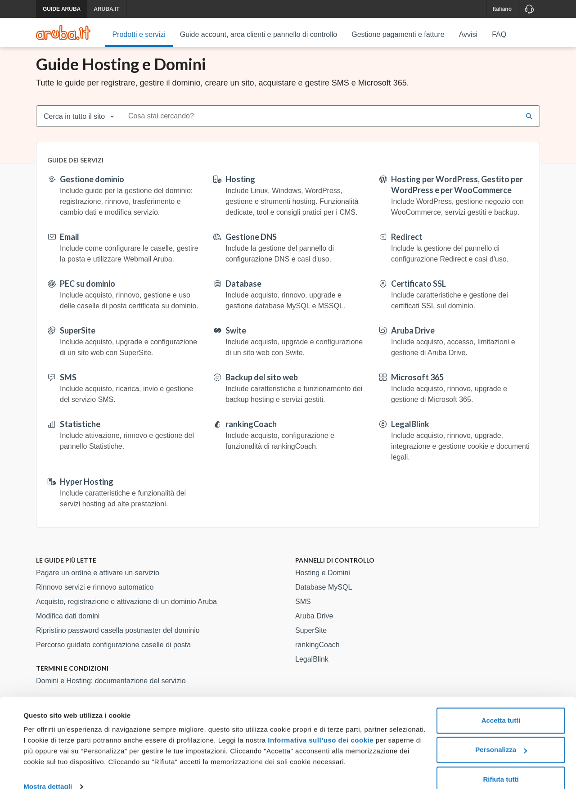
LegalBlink (311, 669)
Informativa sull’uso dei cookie (320, 725)
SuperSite (311, 641)
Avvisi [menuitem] (468, 34)
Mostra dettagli (47, 771)
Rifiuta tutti (500, 764)
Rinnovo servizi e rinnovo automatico (94, 597)
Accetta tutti (501, 705)
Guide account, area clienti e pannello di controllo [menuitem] (259, 34)
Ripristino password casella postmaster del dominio (118, 641)
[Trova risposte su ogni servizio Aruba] (63, 32)
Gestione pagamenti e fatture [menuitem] (397, 34)
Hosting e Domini (322, 583)
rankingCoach (317, 655)
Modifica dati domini (67, 626)
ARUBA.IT (106, 9)
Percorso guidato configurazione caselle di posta (113, 655)
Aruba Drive (314, 626)
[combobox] (321, 126)
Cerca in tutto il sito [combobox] (74, 127)
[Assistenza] (529, 9)
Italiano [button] (502, 9)
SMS (303, 612)
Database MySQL (323, 597)
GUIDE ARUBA (62, 9)
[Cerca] (529, 126)
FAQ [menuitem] (499, 34)
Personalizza (501, 734)
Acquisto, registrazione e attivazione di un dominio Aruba (126, 612)
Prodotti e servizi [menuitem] (138, 34)
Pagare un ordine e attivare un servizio (97, 583)
